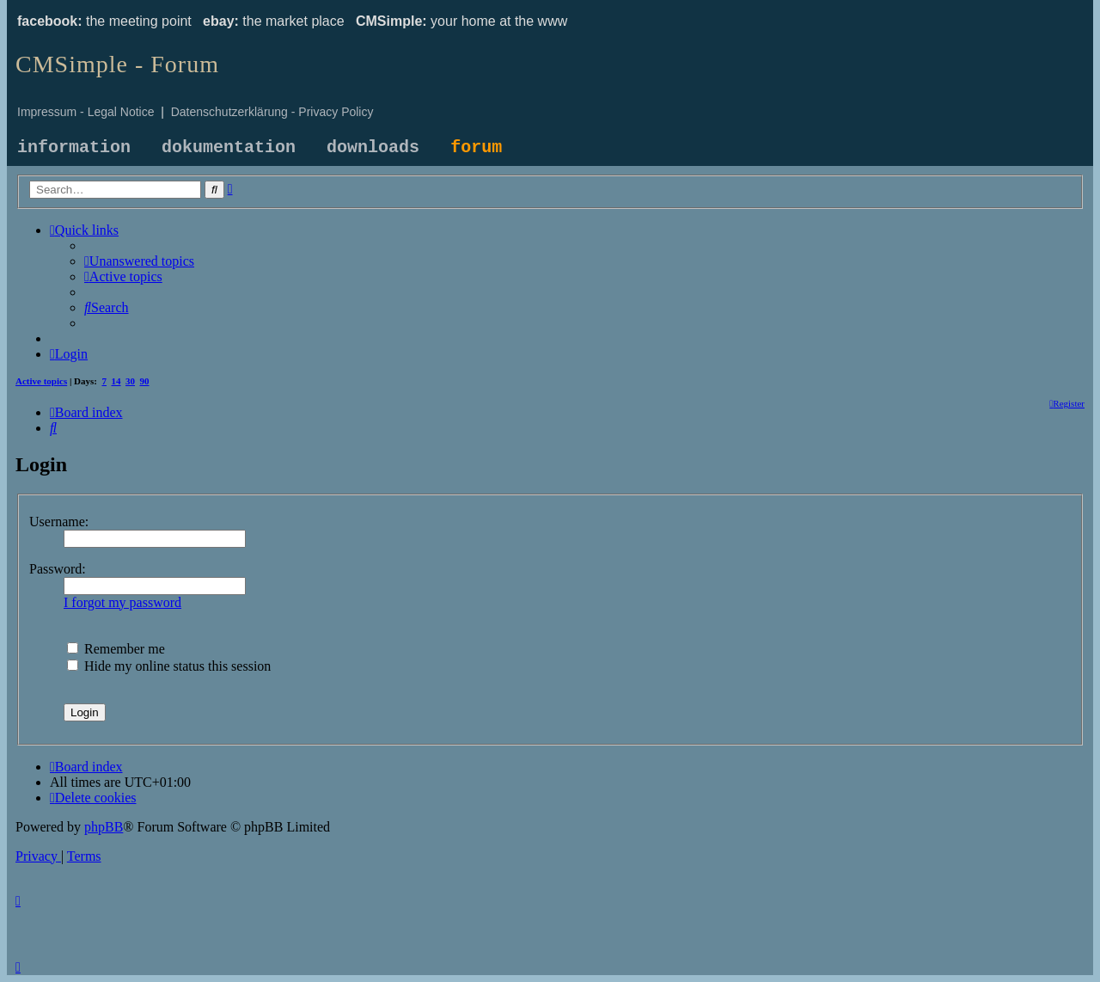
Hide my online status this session (169, 666)
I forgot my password (122, 602)
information (74, 147)
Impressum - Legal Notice (86, 112)
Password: (57, 569)
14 (116, 381)
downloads (373, 147)
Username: (59, 521)
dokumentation (229, 147)
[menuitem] (139, 261)
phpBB (103, 826)
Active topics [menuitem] (41, 381)
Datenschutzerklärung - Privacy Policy (272, 112)
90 (145, 381)
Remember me (116, 648)
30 (130, 381)
